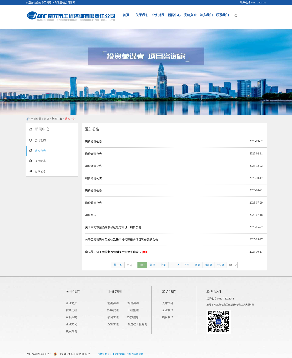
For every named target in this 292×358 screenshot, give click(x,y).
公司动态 (40, 140)
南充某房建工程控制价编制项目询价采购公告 (117, 251)
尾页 (197, 264)
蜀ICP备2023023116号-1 (39, 354)
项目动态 (40, 161)
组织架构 (71, 317)
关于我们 (142, 15)
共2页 (220, 264)
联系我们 (222, 15)
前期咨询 (113, 303)
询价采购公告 (93, 202)
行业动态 (40, 171)
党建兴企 (190, 15)
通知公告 (40, 150)
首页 (126, 15)
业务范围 (158, 15)
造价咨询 (133, 303)
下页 (186, 264)
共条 (118, 264)
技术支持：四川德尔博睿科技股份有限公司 (120, 354)
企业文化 (71, 324)
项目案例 (71, 331)
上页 (163, 264)
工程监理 (133, 310)
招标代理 (113, 310)
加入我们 (206, 15)
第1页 (208, 264)
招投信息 (133, 317)
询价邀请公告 (93, 141)
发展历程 (71, 310)
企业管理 (113, 324)
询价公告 (90, 215)
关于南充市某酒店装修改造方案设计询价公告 (113, 227)
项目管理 (113, 317)
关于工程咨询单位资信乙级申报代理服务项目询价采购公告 (121, 239)
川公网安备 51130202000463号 (72, 354)
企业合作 (167, 310)
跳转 (142, 265)
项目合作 (167, 317)
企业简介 (71, 303)
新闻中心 (174, 15)
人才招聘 (167, 303)
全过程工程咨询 (137, 324)
